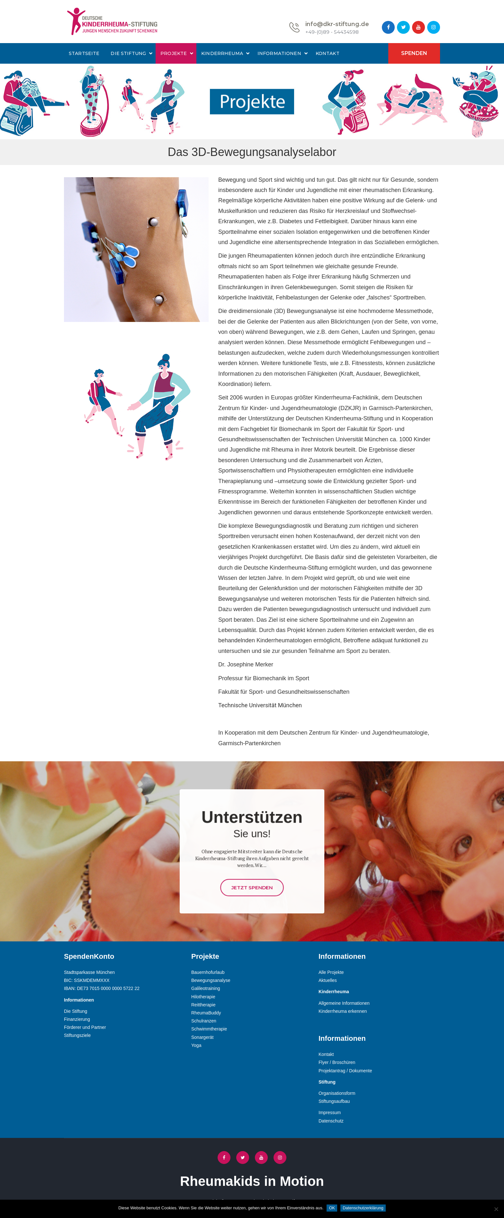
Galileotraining (205, 988)
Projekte (173, 53)
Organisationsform (337, 1093)
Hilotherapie (203, 996)
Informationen (279, 53)
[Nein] (496, 1209)
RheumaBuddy (206, 1012)
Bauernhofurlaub (208, 972)
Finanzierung (77, 1019)
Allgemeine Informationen (344, 1003)
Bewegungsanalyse (210, 980)
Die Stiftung (128, 53)
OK (332, 1207)
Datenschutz (331, 1120)
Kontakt (327, 53)
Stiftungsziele (77, 1035)
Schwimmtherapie (209, 1028)
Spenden (414, 53)
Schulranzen (203, 1020)
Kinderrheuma (222, 53)
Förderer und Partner (85, 1027)
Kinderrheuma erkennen (343, 1011)
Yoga (196, 1045)
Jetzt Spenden (252, 871)
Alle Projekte (331, 972)
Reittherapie (203, 1004)
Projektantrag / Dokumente (345, 1070)
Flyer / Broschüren (337, 1062)
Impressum (330, 1112)
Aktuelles (328, 980)
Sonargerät (202, 1037)
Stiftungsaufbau (334, 1101)
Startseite (84, 53)
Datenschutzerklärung (363, 1207)
